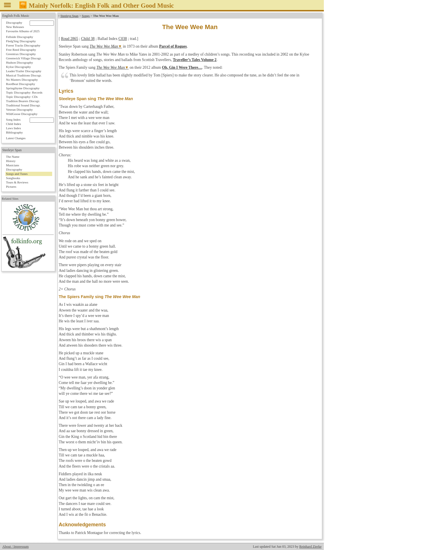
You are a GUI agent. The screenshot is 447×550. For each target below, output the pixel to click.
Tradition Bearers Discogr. (23, 101)
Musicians (12, 165)
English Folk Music (15, 16)
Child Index (13, 124)
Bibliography (14, 132)
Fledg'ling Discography (21, 41)
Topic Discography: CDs (22, 96)
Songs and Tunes (17, 173)
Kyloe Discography (18, 66)
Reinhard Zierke (310, 547)
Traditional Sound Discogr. (23, 105)
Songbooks (13, 178)
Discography (14, 22)
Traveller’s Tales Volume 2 (194, 60)
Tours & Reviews (17, 182)
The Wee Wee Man (104, 46)
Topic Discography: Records (24, 92)
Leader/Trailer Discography (23, 71)
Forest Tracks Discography (23, 45)
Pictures (11, 186)
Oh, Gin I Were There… (182, 67)
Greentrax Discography (21, 54)
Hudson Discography (19, 62)
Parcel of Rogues (173, 46)
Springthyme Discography (23, 88)
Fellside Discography (19, 37)
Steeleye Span (69, 15)
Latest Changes (16, 138)
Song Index (13, 119)
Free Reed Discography (21, 49)
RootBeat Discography (20, 84)
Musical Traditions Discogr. (24, 75)
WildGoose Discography (21, 114)
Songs (86, 15)
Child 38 (88, 39)
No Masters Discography (22, 79)
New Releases (15, 27)
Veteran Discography (19, 109)
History (11, 161)
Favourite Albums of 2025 (23, 31)
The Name (12, 156)
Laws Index (13, 128)
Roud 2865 (69, 39)
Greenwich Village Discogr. (23, 58)
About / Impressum (15, 547)
